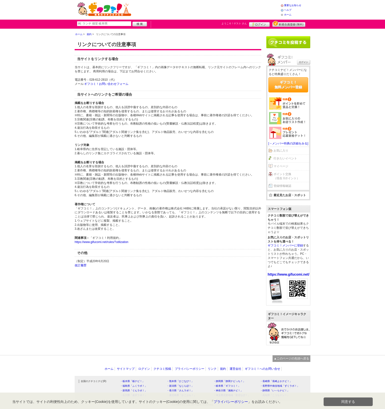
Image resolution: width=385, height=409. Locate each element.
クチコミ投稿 (162, 369)
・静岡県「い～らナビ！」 (274, 390)
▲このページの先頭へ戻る (291, 358)
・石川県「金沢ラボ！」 (133, 395)
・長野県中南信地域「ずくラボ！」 (279, 385)
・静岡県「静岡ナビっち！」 (229, 381)
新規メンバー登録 (288, 24)
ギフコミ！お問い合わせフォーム (106, 84)
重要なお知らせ (292, 5)
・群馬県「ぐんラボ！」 (133, 390)
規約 (223, 369)
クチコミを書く (288, 42)
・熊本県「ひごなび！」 (180, 381)
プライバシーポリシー (189, 369)
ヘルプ (287, 10)
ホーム (287, 14)
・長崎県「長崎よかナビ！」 (276, 381)
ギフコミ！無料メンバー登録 (288, 84)
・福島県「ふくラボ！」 (133, 385)
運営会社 (235, 369)
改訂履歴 (80, 265)
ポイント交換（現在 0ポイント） (287, 176)
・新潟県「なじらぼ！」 (180, 385)
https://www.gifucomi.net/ (288, 274)
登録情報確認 (282, 186)
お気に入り (281, 150)
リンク (212, 369)
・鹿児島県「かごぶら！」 (181, 395)
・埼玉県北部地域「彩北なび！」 (231, 395)
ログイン (259, 24)
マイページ (281, 166)
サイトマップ (126, 369)
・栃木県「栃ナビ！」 (132, 381)
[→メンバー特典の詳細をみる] (288, 143)
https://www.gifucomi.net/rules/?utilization (101, 242)
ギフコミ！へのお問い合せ (262, 369)
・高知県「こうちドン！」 (274, 395)
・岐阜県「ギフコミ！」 (226, 385)
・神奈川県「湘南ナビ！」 (228, 390)
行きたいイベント (285, 158)
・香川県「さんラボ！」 (180, 390)
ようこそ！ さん (234, 23)
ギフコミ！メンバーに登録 (285, 245)
